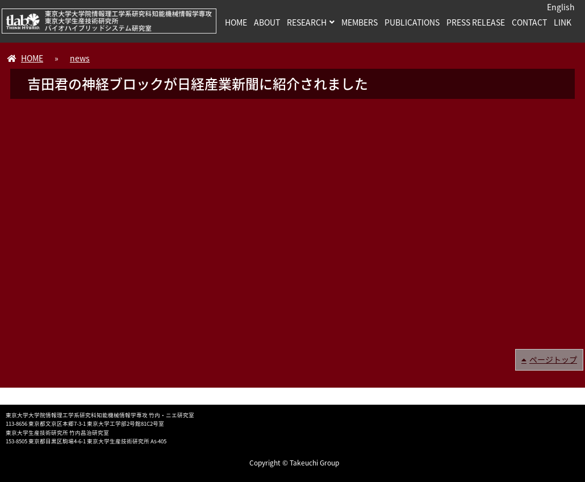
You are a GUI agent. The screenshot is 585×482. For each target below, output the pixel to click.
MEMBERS (359, 22)
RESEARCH (307, 22)
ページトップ (553, 359)
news (80, 58)
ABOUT (267, 22)
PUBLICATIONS (412, 22)
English (561, 7)
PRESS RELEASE (475, 22)
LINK (562, 22)
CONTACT (529, 22)
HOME (236, 22)
